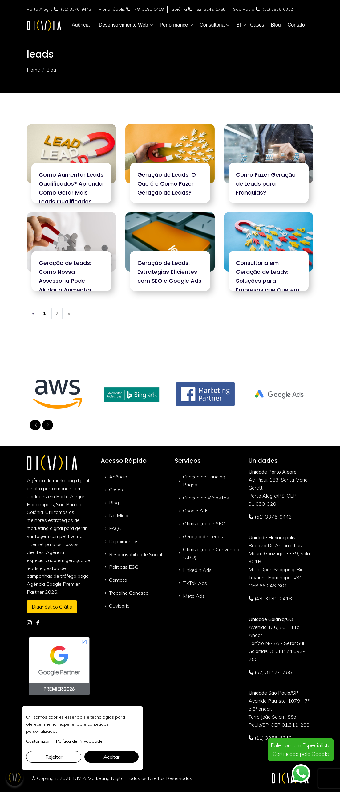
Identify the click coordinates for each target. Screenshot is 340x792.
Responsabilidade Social (135, 554)
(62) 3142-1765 (210, 9)
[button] (123, 24)
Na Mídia (118, 515)
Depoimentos (124, 541)
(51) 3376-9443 (76, 9)
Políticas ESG (123, 567)
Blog (114, 502)
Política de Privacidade (79, 741)
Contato (118, 580)
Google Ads (195, 510)
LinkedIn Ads (197, 570)
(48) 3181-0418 (148, 9)
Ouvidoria (119, 606)
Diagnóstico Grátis (52, 607)
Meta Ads (194, 596)
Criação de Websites (206, 497)
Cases (116, 489)
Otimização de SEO (204, 523)
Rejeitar (53, 757)
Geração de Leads (203, 536)
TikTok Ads (195, 583)
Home (33, 70)
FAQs (115, 528)
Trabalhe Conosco (128, 593)
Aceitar (111, 757)
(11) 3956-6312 (278, 9)
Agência (118, 477)
